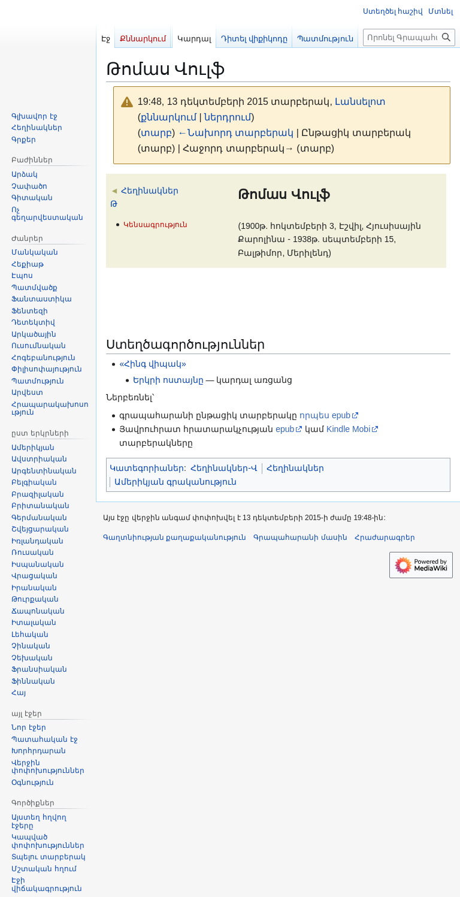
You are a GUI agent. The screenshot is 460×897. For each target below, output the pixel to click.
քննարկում (168, 117)
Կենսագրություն (155, 224)
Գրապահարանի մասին (300, 537)
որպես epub (324, 415)
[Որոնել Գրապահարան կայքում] (409, 37)
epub (285, 429)
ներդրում (227, 117)
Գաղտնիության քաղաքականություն (174, 537)
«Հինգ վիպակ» (152, 364)
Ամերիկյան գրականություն (175, 482)
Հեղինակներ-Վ (224, 468)
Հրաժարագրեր (385, 537)
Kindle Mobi (348, 429)
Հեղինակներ (295, 468)
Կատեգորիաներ (147, 468)
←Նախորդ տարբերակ (235, 133)
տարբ (156, 133)
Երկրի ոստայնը (168, 380)
